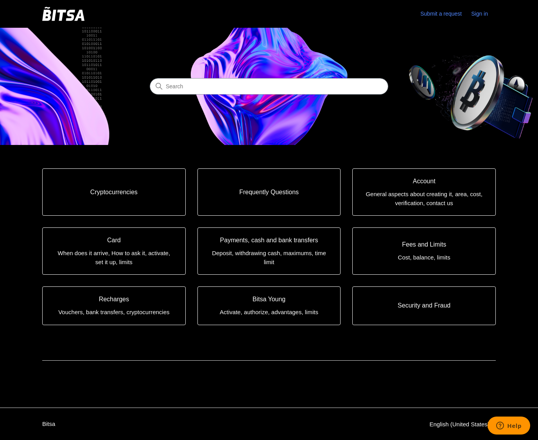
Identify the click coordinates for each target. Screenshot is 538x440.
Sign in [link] (479, 14)
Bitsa (48, 423)
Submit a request (441, 14)
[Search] (269, 86)
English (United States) (462, 424)
